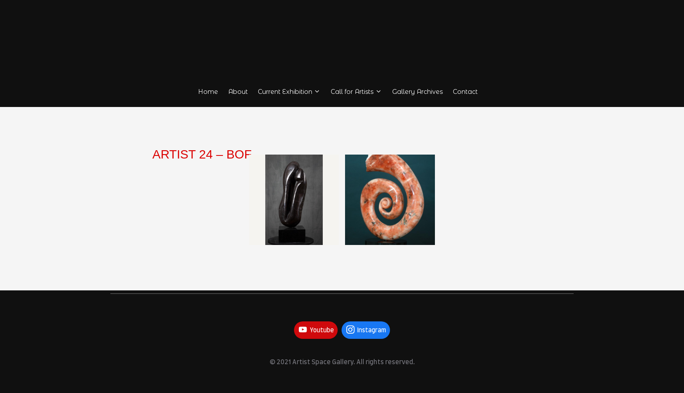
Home (208, 92)
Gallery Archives (417, 92)
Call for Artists (356, 92)
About (238, 92)
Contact (465, 92)
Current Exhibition (289, 92)
